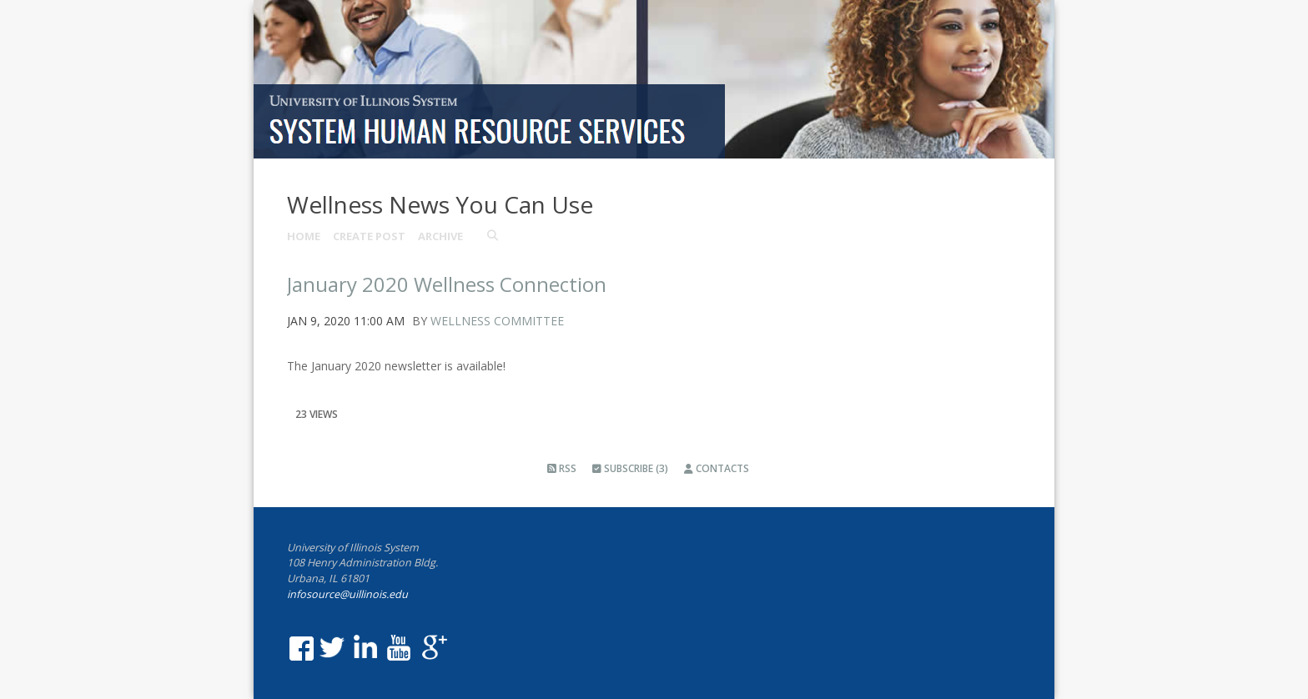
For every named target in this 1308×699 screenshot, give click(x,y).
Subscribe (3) (630, 468)
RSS (561, 468)
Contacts (716, 468)
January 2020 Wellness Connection (446, 284)
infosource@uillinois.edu (347, 594)
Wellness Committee (497, 321)
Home (303, 236)
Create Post (369, 236)
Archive (440, 236)
